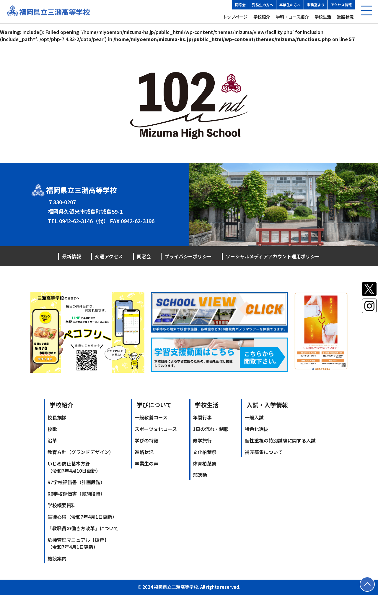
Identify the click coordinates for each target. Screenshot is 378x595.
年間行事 (202, 417)
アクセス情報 (341, 4)
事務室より (316, 4)
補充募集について (264, 451)
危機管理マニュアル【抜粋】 (78, 543)
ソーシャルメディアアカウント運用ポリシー (273, 256)
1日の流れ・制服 (211, 428)
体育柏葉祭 (204, 463)
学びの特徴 (146, 440)
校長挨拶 (57, 417)
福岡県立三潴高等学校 (54, 12)
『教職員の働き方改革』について (83, 528)
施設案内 (57, 558)
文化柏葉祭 (204, 451)
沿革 (52, 440)
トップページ (235, 17)
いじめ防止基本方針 (74, 467)
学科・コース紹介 (292, 17)
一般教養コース (151, 417)
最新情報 (71, 256)
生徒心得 (82, 516)
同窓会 (240, 4)
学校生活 (323, 17)
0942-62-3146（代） (84, 221)
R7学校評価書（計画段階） (76, 482)
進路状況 (345, 17)
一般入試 (254, 417)
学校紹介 (261, 17)
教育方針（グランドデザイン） (81, 451)
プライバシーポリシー (188, 256)
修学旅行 (202, 440)
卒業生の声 (146, 463)
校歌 (52, 428)
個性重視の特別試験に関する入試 (280, 440)
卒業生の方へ (290, 4)
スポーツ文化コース (156, 428)
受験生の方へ (262, 4)
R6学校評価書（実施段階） (76, 493)
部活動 (200, 475)
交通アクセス (109, 256)
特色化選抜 (256, 428)
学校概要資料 (62, 505)
